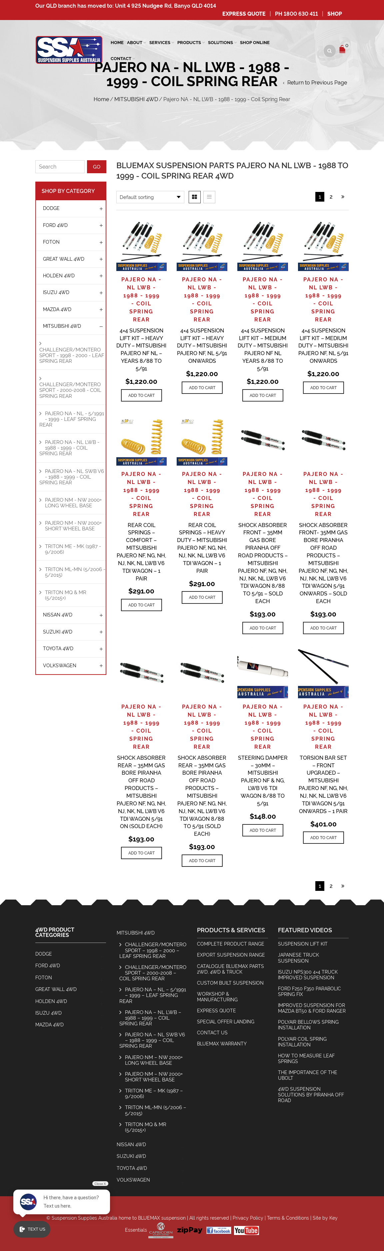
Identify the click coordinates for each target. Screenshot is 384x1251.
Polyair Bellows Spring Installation (308, 1024)
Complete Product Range (230, 944)
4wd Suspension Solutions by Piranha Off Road (311, 1094)
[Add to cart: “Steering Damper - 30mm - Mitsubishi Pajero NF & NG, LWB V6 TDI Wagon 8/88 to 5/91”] (262, 830)
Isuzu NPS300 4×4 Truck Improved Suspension (308, 974)
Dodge (51, 208)
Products (189, 42)
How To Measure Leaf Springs (306, 1058)
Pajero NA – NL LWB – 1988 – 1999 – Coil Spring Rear (150, 1017)
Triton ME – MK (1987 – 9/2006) (154, 1093)
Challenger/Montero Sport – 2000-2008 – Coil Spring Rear (152, 972)
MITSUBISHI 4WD (136, 99)
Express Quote (244, 14)
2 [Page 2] (331, 197)
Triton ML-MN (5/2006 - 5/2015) (75, 572)
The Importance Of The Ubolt (307, 1075)
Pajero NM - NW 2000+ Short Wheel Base (73, 525)
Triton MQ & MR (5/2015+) (65, 595)
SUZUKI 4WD (57, 632)
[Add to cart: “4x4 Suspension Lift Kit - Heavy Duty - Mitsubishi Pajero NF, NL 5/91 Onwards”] (202, 388)
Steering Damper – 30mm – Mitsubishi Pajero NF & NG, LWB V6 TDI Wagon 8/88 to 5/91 (263, 781)
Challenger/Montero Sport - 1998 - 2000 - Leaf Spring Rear (71, 355)
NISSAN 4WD (57, 614)
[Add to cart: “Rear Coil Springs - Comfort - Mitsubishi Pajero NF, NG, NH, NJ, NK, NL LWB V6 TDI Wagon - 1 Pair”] (141, 605)
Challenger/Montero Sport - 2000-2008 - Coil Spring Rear (70, 390)
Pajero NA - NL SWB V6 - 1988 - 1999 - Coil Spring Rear (71, 476)
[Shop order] (150, 197)
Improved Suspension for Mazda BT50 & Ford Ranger (312, 1008)
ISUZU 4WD (56, 292)
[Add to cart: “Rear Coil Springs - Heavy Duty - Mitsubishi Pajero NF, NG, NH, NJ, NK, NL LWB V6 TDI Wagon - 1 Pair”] (202, 597)
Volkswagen (59, 665)
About (134, 42)
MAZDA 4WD (57, 309)
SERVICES (159, 42)
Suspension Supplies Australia (84, 1218)
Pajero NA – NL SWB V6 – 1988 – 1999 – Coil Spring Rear (152, 1040)
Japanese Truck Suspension (298, 957)
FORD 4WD (55, 225)
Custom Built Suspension (230, 983)
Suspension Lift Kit (303, 944)
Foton (51, 242)
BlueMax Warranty (222, 1043)
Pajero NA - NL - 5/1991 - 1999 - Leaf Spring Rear (71, 419)
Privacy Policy (248, 1218)
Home (117, 42)
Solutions (220, 42)
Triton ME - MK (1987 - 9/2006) (73, 549)
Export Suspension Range (231, 955)
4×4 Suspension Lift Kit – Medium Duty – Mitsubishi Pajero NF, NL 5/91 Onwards (323, 345)
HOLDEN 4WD (59, 275)
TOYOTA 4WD (58, 648)
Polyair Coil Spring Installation (302, 1041)
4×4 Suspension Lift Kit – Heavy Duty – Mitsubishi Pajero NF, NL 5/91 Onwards (202, 345)
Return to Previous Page (317, 82)
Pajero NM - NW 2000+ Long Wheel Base (73, 502)
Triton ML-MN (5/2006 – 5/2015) (155, 1110)
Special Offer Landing (225, 1021)
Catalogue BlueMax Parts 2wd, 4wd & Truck (230, 969)
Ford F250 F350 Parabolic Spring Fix (309, 991)
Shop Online (255, 42)
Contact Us (212, 1032)
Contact (121, 58)
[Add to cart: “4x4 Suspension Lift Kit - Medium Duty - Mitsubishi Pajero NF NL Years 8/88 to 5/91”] (262, 395)
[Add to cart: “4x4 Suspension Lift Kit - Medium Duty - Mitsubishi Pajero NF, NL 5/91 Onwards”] (323, 388)
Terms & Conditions (288, 1218)
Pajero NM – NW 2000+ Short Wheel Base (154, 1076)
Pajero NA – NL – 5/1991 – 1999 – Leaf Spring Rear (152, 995)
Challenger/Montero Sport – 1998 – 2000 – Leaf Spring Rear (152, 950)
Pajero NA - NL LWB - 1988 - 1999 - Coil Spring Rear (69, 447)
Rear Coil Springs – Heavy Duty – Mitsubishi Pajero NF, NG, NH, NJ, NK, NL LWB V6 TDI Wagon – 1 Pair (202, 548)
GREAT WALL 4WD (63, 259)
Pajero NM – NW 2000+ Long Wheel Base (154, 1060)
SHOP (334, 14)
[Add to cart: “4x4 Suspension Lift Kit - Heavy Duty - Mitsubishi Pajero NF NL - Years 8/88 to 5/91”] (141, 395)
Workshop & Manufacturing (217, 996)
